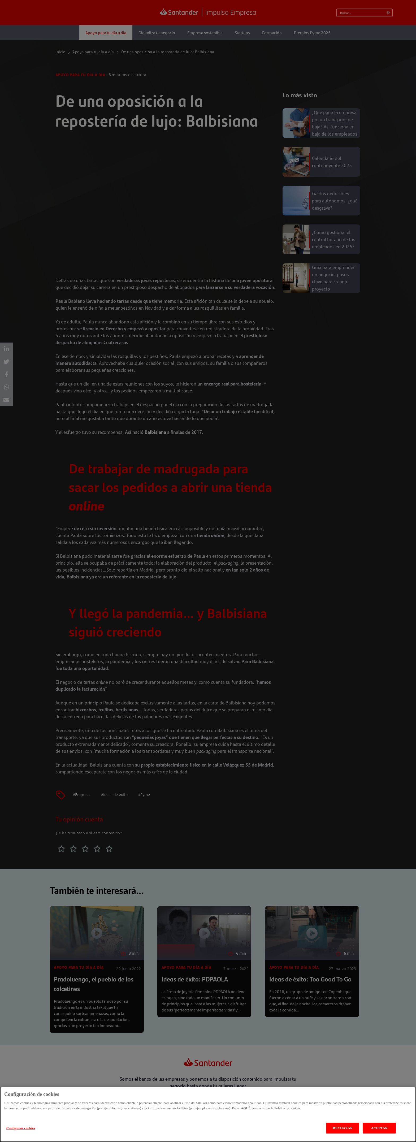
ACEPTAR (379, 1128)
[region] (208, 1114)
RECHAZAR (343, 1128)
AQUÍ (245, 1108)
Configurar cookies (20, 1128)
